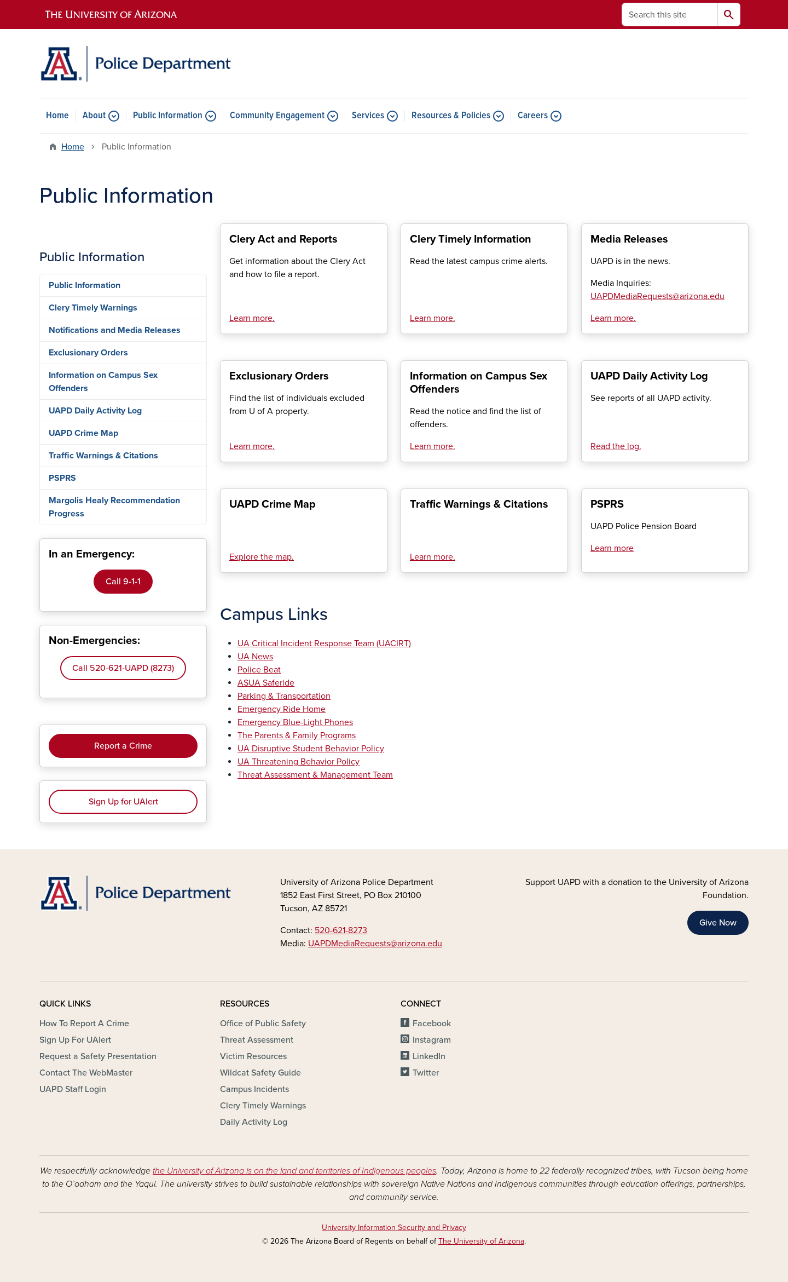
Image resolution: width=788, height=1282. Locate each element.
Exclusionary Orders (88, 352)
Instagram (432, 1039)
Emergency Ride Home (281, 709)
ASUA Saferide (265, 682)
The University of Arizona (481, 1241)
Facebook (432, 1023)
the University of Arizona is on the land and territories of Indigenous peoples (294, 1170)
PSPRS (62, 478)
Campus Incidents (254, 1089)
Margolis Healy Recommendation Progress (114, 507)
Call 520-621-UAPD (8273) (123, 668)
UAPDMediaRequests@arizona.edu (375, 943)
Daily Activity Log (253, 1122)
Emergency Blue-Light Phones (295, 722)
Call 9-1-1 (123, 581)
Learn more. (252, 318)
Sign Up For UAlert (75, 1039)
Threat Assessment (256, 1039)
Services (368, 116)
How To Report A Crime (84, 1023)
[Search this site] (670, 14)
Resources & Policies (451, 116)
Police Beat (259, 669)
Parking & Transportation (284, 696)
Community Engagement (277, 116)
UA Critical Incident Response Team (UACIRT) (324, 643)
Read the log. (615, 446)
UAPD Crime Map (83, 433)
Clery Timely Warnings (93, 307)
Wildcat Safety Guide (260, 1072)
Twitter (426, 1072)
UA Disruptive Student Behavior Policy (310, 748)
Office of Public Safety (263, 1023)
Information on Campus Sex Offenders (103, 382)
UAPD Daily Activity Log (95, 410)
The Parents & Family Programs (296, 735)
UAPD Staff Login (72, 1089)
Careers (533, 116)
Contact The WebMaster (85, 1072)
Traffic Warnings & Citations (103, 455)
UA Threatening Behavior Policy (298, 761)
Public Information (167, 116)
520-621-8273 (341, 930)
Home (57, 116)
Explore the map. (261, 556)
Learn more (612, 548)
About (94, 116)
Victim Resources (253, 1056)
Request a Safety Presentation (98, 1056)
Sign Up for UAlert (123, 801)
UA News (255, 656)
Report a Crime (123, 745)
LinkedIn (429, 1056)
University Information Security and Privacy (394, 1227)
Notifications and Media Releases (115, 330)
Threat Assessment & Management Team (315, 774)
